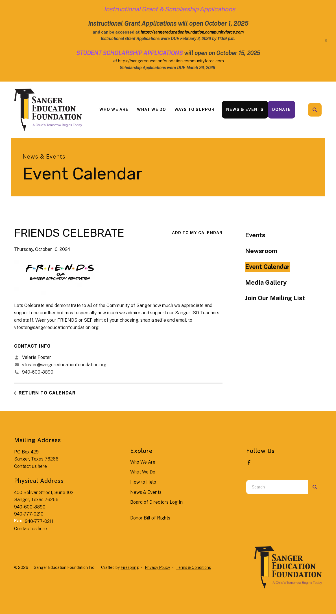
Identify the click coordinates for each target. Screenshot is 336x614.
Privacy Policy (157, 567)
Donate (281, 109)
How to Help (143, 482)
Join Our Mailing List (275, 298)
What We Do (151, 109)
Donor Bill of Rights (150, 518)
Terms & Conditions (193, 567)
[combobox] (277, 487)
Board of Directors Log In (156, 502)
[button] (326, 40)
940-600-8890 (37, 372)
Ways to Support (196, 109)
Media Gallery (266, 282)
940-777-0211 (39, 521)
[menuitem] (114, 110)
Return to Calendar (47, 393)
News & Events (245, 109)
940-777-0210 (28, 514)
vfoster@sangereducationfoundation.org (56, 327)
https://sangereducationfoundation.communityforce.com (171, 60)
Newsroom (261, 251)
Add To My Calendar (197, 233)
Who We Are (113, 109)
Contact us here (30, 466)
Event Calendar (267, 266)
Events (255, 235)
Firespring (130, 567)
